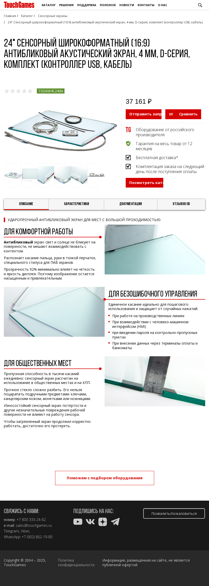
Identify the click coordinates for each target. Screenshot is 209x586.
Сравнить (183, 113)
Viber (25, 531)
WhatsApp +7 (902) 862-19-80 (28, 537)
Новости (126, 5)
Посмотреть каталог (146, 191)
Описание (26, 210)
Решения (66, 5)
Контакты (146, 5)
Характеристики (76, 210)
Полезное (108, 5)
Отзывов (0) (181, 210)
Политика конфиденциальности (76, 562)
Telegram (11, 531)
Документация (130, 210)
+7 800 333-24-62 (31, 519)
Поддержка (86, 5)
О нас (162, 5)
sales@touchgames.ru (34, 525)
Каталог (49, 5)
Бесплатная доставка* (157, 157)
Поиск (200, 5)
